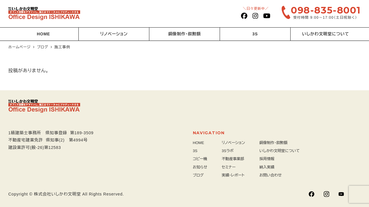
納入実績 (266, 167)
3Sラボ (228, 151)
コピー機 (200, 159)
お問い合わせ (270, 175)
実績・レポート (233, 175)
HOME (198, 143)
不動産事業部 (233, 159)
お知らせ (200, 167)
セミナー (229, 167)
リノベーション (233, 143)
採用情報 (266, 159)
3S (195, 151)
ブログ (198, 175)
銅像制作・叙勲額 (273, 143)
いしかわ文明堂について (279, 151)
